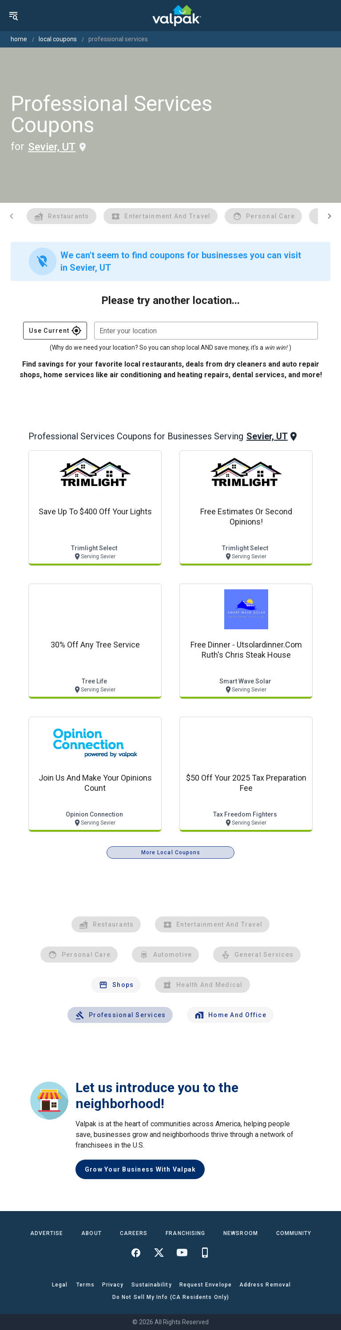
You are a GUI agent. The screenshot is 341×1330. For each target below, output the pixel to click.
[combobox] (206, 330)
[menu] (13, 15)
